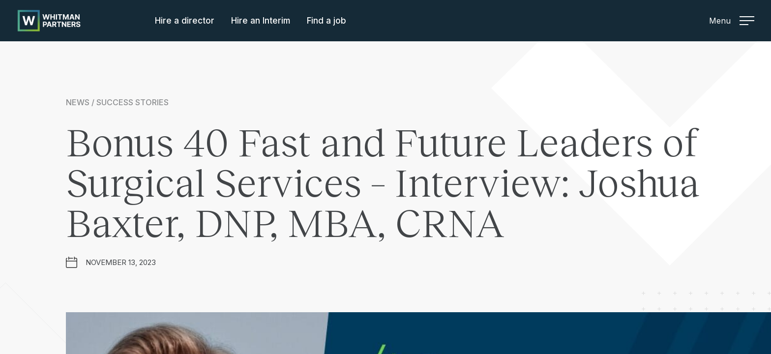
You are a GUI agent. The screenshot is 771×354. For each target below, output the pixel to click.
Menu (731, 20)
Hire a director (184, 21)
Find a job (326, 21)
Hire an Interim (260, 21)
